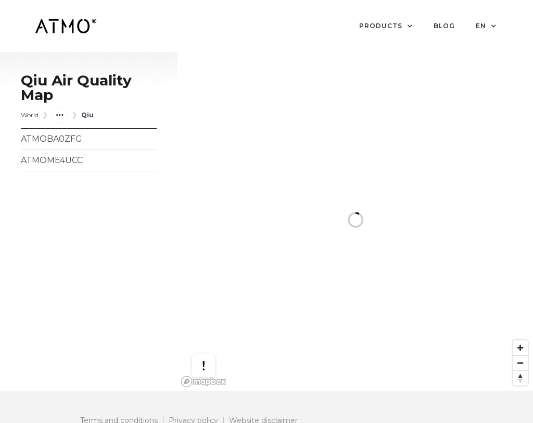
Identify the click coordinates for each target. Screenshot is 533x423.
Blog (444, 26)
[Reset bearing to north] (520, 377)
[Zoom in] (520, 347)
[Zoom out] (520, 362)
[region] (355, 221)
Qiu (87, 115)
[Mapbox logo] (203, 382)
